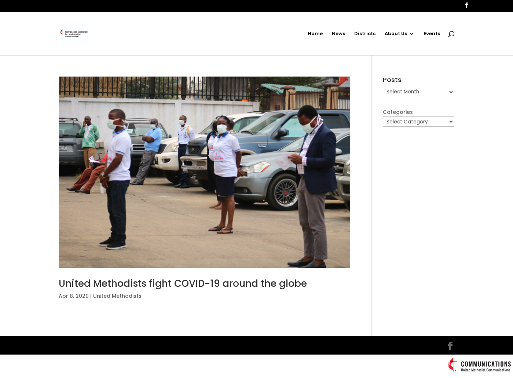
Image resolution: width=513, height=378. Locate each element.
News (338, 34)
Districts (364, 34)
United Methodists (117, 296)
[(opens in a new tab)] (204, 172)
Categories (398, 112)
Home (315, 34)
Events (432, 34)
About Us (396, 34)
